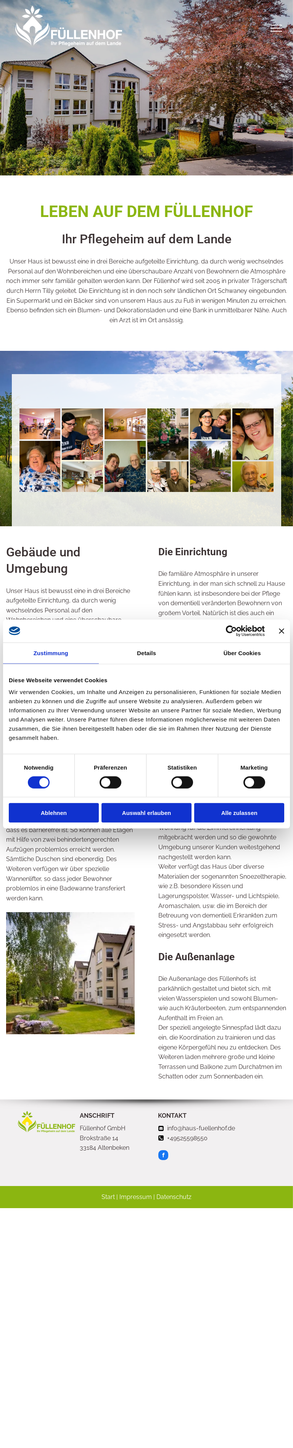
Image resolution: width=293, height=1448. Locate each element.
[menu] (276, 28)
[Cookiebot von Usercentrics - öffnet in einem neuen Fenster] (231, 630)
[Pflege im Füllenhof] (40, 466)
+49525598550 (187, 1138)
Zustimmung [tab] (51, 652)
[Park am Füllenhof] (210, 466)
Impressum (135, 1197)
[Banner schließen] (281, 630)
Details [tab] (146, 652)
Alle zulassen (239, 813)
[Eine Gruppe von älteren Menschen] (40, 423)
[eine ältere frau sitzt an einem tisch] (125, 423)
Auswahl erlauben (146, 813)
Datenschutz (174, 1197)
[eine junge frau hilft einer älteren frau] (82, 434)
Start (108, 1197)
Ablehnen (54, 813)
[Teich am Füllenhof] (167, 434)
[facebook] (163, 1156)
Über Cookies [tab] (242, 652)
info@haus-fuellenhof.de (201, 1128)
